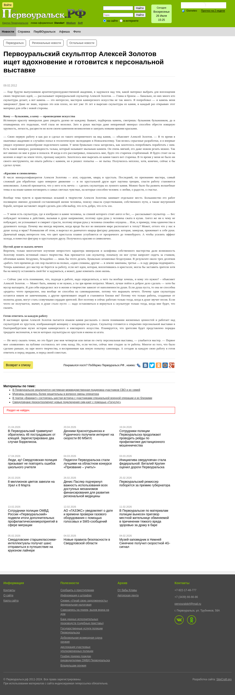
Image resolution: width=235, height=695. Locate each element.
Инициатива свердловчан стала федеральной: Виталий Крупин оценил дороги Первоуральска (142, 463)
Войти (8, 5)
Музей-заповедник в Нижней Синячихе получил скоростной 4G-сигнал (144, 543)
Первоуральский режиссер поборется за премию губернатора (144, 483)
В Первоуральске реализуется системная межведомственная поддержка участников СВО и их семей (76, 390)
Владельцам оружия (73, 665)
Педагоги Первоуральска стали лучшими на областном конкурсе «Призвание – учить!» (88, 463)
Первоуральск (15, 43)
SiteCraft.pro (224, 679)
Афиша (64, 31)
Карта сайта (11, 600)
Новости (8, 31)
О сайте (8, 595)
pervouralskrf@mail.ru (188, 603)
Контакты (9, 590)
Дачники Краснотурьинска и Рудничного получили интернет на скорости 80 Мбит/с (89, 434)
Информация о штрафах (76, 595)
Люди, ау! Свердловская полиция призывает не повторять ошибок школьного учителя (32, 463)
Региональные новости (46, 43)
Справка (24, 31)
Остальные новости (81, 43)
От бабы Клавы (127, 590)
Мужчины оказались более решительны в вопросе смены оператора (55, 394)
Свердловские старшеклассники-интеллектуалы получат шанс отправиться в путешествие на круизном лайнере (32, 545)
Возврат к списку (18, 365)
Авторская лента (128, 595)
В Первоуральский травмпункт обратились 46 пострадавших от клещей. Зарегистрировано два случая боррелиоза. (32, 436)
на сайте (112, 20)
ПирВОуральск (45, 31)
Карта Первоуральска (15, 22)
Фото (77, 31)
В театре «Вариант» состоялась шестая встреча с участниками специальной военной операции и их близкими (82, 398)
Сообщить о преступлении (77, 590)
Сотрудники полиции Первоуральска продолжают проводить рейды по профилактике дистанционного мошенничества (142, 438)
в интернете (130, 20)
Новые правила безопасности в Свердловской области (87, 541)
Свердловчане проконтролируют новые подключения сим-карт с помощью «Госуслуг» (66, 402)
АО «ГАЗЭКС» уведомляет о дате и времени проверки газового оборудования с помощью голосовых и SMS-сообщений (88, 516)
